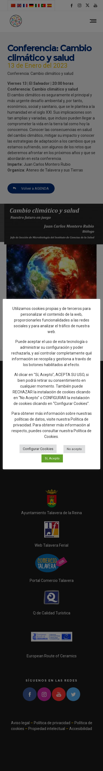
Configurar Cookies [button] (38, 449)
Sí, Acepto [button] (52, 458)
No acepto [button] (74, 449)
